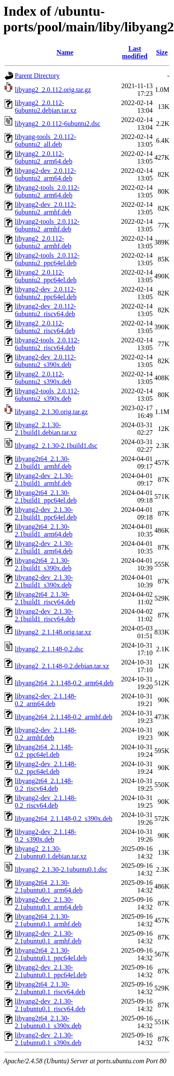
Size (162, 52)
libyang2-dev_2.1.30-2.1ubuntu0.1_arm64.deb (48, 903)
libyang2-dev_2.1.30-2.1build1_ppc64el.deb (46, 513)
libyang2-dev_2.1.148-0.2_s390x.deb (45, 835)
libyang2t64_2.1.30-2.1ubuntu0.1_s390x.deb (48, 1022)
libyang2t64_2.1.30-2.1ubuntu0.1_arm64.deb (48, 886)
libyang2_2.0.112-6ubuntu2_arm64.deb (43, 157)
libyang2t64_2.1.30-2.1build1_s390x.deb (43, 564)
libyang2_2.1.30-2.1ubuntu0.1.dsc (61, 869)
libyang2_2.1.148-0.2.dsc (49, 649)
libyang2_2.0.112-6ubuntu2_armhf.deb (43, 242)
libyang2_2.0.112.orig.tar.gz (53, 89)
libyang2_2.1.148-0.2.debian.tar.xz (62, 666)
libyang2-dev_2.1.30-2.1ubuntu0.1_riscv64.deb (50, 1005)
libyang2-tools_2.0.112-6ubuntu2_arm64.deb (47, 191)
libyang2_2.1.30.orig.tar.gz (51, 411)
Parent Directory (37, 75)
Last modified (134, 52)
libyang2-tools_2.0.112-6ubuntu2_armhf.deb (47, 225)
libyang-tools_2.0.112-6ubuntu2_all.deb (45, 140)
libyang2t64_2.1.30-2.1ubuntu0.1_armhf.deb (48, 920)
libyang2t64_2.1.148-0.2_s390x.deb (63, 818)
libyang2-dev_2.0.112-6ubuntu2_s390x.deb (45, 360)
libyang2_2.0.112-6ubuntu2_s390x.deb (43, 377)
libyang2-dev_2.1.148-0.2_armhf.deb (45, 733)
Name (65, 52)
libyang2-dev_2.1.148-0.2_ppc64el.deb (45, 767)
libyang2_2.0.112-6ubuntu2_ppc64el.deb (45, 276)
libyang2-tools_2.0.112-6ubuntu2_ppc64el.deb (47, 259)
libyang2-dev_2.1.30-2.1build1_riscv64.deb (45, 615)
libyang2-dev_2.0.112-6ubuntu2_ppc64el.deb (45, 293)
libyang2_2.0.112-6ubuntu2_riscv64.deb (45, 327)
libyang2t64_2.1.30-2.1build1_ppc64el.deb (46, 496)
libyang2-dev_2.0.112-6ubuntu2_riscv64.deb (45, 310)
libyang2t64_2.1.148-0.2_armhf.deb (63, 716)
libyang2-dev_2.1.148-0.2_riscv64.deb (45, 801)
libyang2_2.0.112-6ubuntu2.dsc (58, 123)
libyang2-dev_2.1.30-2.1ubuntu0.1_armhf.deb (48, 937)
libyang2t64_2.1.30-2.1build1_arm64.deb (44, 530)
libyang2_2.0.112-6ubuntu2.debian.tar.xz (45, 106)
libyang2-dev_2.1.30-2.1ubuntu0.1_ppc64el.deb (51, 971)
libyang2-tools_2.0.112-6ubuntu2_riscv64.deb (47, 343)
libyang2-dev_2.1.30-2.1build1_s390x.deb (44, 581)
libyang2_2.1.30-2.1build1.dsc (56, 445)
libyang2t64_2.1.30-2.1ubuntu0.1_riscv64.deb (50, 988)
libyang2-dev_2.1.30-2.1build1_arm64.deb (44, 547)
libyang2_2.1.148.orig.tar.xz (53, 632)
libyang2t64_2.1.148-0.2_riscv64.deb (44, 784)
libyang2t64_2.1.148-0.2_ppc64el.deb (44, 750)
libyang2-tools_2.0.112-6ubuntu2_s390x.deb (47, 394)
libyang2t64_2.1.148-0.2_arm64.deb (64, 683)
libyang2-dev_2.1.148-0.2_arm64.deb (45, 699)
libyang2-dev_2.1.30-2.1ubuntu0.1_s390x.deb (48, 1039)
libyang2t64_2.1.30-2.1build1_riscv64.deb (45, 598)
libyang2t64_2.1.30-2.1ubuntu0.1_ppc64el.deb (51, 954)
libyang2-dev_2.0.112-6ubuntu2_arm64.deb (45, 174)
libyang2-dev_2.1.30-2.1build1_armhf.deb (44, 479)
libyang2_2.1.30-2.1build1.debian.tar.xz (46, 428)
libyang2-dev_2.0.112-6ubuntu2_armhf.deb (45, 208)
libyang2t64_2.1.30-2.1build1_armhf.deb (43, 462)
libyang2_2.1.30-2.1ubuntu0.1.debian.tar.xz (51, 852)
